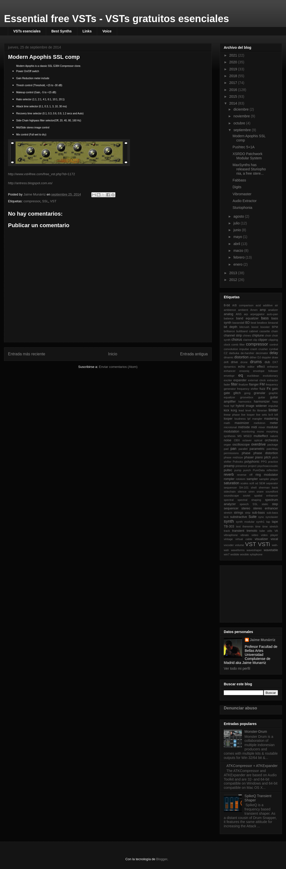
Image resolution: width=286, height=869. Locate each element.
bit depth (230, 327)
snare (260, 491)
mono (260, 431)
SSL (45, 201)
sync (261, 516)
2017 (233, 83)
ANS (239, 314)
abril (237, 244)
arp (246, 314)
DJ (259, 357)
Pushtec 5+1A (244, 147)
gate (227, 393)
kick (226, 410)
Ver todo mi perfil (237, 668)
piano (259, 457)
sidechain (230, 491)
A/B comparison (243, 305)
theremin (248, 526)
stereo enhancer (265, 508)
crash (253, 349)
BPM (275, 326)
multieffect (261, 436)
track (227, 530)
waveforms (238, 550)
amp (263, 310)
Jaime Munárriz (262, 640)
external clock (257, 380)
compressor (31, 201)
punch (247, 470)
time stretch (270, 526)
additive (268, 305)
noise (227, 440)
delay (274, 353)
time (257, 526)
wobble (234, 554)
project (252, 465)
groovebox (246, 397)
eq (240, 375)
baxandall (238, 322)
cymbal (273, 349)
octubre (239, 123)
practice (273, 461)
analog (228, 314)
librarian (262, 410)
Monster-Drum (256, 732)
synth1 (260, 521)
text (238, 526)
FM (262, 384)
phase (246, 453)
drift (226, 362)
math (227, 422)
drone (244, 362)
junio (237, 230)
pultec (228, 470)
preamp (229, 466)
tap (268, 521)
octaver (247, 440)
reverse (241, 474)
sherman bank (268, 487)
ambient (243, 309)
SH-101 (244, 487)
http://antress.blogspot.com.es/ (30, 183)
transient (238, 531)
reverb (229, 474)
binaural (273, 322)
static (265, 504)
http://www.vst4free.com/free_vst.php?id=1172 (41, 174)
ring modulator (266, 474)
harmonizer (262, 401)
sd (256, 483)
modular (272, 427)
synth (229, 521)
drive (234, 362)
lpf (248, 418)
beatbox (262, 322)
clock (227, 344)
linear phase (232, 414)
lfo (254, 410)
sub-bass (258, 512)
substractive (238, 517)
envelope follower (265, 370)
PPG (264, 461)
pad (226, 448)
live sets (261, 414)
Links (87, 31)
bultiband (242, 331)
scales (244, 483)
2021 (233, 55)
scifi (251, 483)
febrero (239, 257)
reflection (272, 470)
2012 (233, 280)
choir (268, 335)
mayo (238, 237)
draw (275, 357)
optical (258, 440)
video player (269, 535)
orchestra (271, 440)
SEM (262, 483)
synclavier (271, 516)
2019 (233, 69)
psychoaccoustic (267, 465)
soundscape (231, 495)
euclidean (253, 375)
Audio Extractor (245, 201)
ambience (230, 309)
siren (251, 491)
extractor (272, 380)
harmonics (244, 401)
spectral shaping (249, 499)
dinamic (229, 357)
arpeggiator (257, 314)
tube (262, 530)
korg (234, 410)
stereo (245, 508)
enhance (272, 366)
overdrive (258, 444)
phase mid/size (233, 457)
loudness (240, 418)
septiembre (242, 130)
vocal (274, 539)
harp (275, 401)
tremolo (252, 531)
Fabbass (239, 180)
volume (239, 545)
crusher (263, 349)
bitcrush (244, 326)
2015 (233, 96)
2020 (233, 62)
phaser (249, 457)
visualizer (261, 539)
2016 (233, 90)
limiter (273, 410)
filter (234, 384)
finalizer (243, 384)
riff (250, 474)
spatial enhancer (266, 495)
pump (237, 470)
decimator (262, 353)
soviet (246, 495)
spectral (229, 499)
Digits (237, 187)
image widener (256, 406)
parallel (243, 448)
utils (269, 530)
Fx (269, 389)
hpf (233, 405)
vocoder (229, 545)
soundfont (272, 491)
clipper (262, 340)
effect (261, 366)
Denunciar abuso (240, 708)
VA (276, 530)
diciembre (241, 109)
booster (265, 326)
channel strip (233, 335)
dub (267, 362)
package (272, 444)
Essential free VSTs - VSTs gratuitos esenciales (116, 18)
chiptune (258, 335)
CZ (226, 353)
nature (274, 436)
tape (275, 521)
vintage (228, 539)
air (276, 305)
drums (256, 361)
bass (265, 318)
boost (254, 326)
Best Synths (61, 31)
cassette (264, 331)
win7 (227, 554)
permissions (231, 453)
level (248, 410)
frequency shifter (247, 388)
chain (274, 331)
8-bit (227, 305)
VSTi (264, 544)
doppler (266, 357)
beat (253, 322)
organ (227, 444)
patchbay (272, 448)
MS (239, 436)
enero (238, 264)
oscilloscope (241, 444)
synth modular (245, 521)
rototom (240, 478)
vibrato (244, 535)
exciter (228, 380)
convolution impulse (236, 349)
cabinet (253, 331)
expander (240, 380)
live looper (248, 414)
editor (251, 366)
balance (229, 318)
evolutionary (270, 375)
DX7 (275, 362)
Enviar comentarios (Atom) (118, 367)
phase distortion (265, 453)
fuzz (262, 389)
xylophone (256, 554)
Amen (254, 309)
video (255, 535)
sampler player (268, 478)
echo (241, 366)
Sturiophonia (242, 208)
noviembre (242, 116)
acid (258, 305)
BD (247, 322)
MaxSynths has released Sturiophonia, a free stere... (249, 169)
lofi (276, 414)
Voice (106, 31)
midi (254, 427)
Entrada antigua (194, 354)
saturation (231, 483)
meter (274, 423)
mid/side (244, 427)
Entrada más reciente (26, 354)
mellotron (259, 422)
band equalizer (247, 318)
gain (275, 389)
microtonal (230, 427)
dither (253, 357)
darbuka (234, 353)
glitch (237, 393)
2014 (233, 103)
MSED (248, 436)
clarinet (247, 339)
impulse (273, 405)
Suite (253, 517)
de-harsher (247, 353)
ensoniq (244, 370)
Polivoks (238, 461)
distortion (241, 357)
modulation (231, 431)
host (226, 405)
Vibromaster (242, 194)
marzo (238, 251)
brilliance (229, 331)
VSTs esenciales (27, 31)
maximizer (242, 423)
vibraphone (231, 535)
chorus (236, 339)
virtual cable (243, 539)
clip (255, 339)
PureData (259, 470)
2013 (233, 273)
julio (237, 223)
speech (244, 504)
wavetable (271, 550)
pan (233, 449)
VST (53, 201)
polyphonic (251, 461)
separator (272, 483)
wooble (244, 554)
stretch (228, 512)
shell (254, 487)
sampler (252, 479)
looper (228, 418)
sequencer (230, 487)
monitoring (248, 431)
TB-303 (229, 526)
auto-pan (272, 314)
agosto (239, 216)
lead (241, 410)
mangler (257, 418)
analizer (273, 309)
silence (242, 491)
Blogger (161, 859)
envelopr (229, 375)
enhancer (230, 370)
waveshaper (254, 550)
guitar (261, 397)
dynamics (230, 366)
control (273, 344)
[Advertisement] (249, 592)
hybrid (240, 406)
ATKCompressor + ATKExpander (252, 766)
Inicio (112, 354)
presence (241, 465)
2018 (233, 76)
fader (227, 384)
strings (238, 512)
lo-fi (270, 414)
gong (247, 393)
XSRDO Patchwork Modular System (247, 156)
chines (247, 335)
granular (259, 393)
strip (247, 512)
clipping (273, 339)
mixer (261, 427)
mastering (271, 418)
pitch (267, 457)
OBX (237, 440)
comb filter (238, 344)
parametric (257, 449)
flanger (254, 384)
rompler (229, 479)
